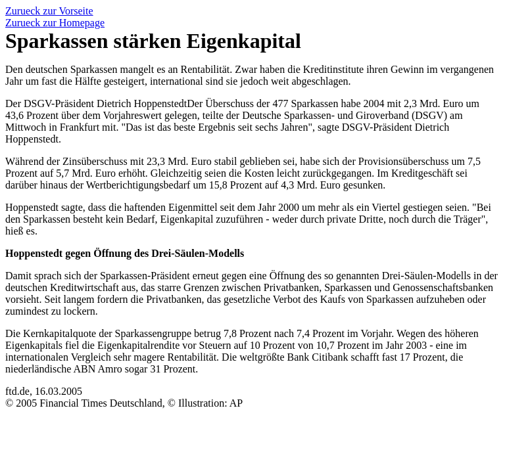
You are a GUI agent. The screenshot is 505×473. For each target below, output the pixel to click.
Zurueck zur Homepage (55, 22)
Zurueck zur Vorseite (49, 10)
